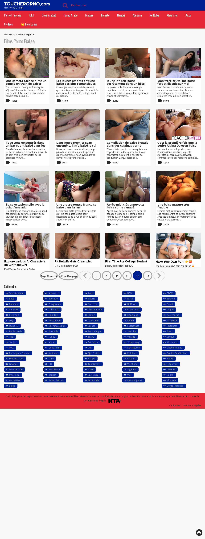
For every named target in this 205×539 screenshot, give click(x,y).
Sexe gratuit (49, 15)
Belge (12, 385)
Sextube (131, 331)
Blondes (13, 304)
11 (127, 276)
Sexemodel (93, 380)
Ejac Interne (133, 347)
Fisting (91, 314)
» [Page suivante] (159, 275)
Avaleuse (53, 353)
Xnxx (188, 15)
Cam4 (170, 304)
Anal (90, 293)
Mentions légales (192, 405)
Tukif (31, 15)
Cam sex (13, 309)
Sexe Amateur (16, 293)
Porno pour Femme (19, 353)
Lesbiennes (133, 325)
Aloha (51, 342)
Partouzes (172, 325)
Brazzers (92, 304)
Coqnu (170, 309)
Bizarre (91, 298)
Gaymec (13, 363)
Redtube (154, 15)
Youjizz (12, 342)
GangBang (132, 314)
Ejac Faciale (94, 353)
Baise (20, 34)
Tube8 (52, 336)
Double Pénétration (177, 353)
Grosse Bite (55, 320)
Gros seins (93, 320)
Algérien (131, 369)
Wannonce (172, 342)
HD (50, 363)
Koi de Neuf (15, 380)
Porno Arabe (71, 15)
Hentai (121, 15)
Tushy (91, 336)
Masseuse (14, 374)
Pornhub (53, 331)
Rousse (52, 374)
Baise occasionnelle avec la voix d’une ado (25, 206)
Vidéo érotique (174, 347)
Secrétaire (93, 374)
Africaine (171, 380)
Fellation (131, 353)
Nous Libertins (56, 380)
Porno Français (12, 15)
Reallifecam (55, 369)
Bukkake (131, 304)
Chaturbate (133, 309)
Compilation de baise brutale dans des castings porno (127, 144)
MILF (51, 358)
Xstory (170, 358)
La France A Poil (57, 325)
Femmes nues (16, 358)
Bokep (170, 374)
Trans (169, 331)
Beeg (11, 298)
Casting (131, 358)
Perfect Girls (15, 331)
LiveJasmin (54, 347)
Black (130, 298)
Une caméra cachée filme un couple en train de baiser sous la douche (26, 83)
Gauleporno (173, 314)
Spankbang (133, 342)
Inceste (105, 15)
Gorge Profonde (175, 385)
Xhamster (172, 15)
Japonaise (172, 320)
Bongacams (55, 304)
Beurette (53, 298)
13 (147, 276)
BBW (129, 293)
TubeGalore (94, 363)
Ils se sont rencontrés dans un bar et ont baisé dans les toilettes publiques (25, 145)
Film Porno (9, 34)
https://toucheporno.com (27, 396)
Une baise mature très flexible (173, 206)
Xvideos (8, 24)
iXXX (11, 347)
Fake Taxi (53, 314)
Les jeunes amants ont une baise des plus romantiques (76, 82)
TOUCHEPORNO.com (27, 3)
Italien (130, 320)
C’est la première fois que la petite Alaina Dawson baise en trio (177, 145)
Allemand (53, 293)
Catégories (174, 405)
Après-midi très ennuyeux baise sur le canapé (125, 206)
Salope (91, 358)
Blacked (171, 298)
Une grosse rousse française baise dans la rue (76, 206)
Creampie (14, 314)
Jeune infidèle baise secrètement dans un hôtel (126, 82)
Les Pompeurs (134, 380)
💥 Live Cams (28, 24)
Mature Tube (16, 369)
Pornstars (93, 342)
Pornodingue (94, 331)
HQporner (172, 363)
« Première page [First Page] (68, 276)
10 (117, 276)
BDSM (170, 293)
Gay (11, 320)
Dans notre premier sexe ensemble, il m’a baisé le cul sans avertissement (76, 145)
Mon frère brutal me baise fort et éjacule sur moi (176, 82)
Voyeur (170, 336)
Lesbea (91, 325)
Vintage (131, 336)
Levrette (171, 369)
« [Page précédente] (85, 275)
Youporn (137, 15)
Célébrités (54, 309)
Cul (89, 347)
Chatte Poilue (95, 309)
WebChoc (132, 363)
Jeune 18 (13, 325)
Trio (11, 336)
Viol (129, 374)
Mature (89, 15)
